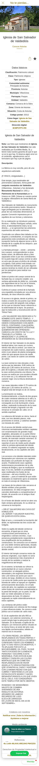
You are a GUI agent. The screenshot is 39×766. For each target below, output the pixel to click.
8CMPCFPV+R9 (19, 128)
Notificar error (9, 715)
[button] (35, 727)
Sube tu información (26, 715)
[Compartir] (29, 58)
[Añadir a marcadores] (34, 58)
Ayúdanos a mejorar (19, 718)
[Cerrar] (3, 3)
